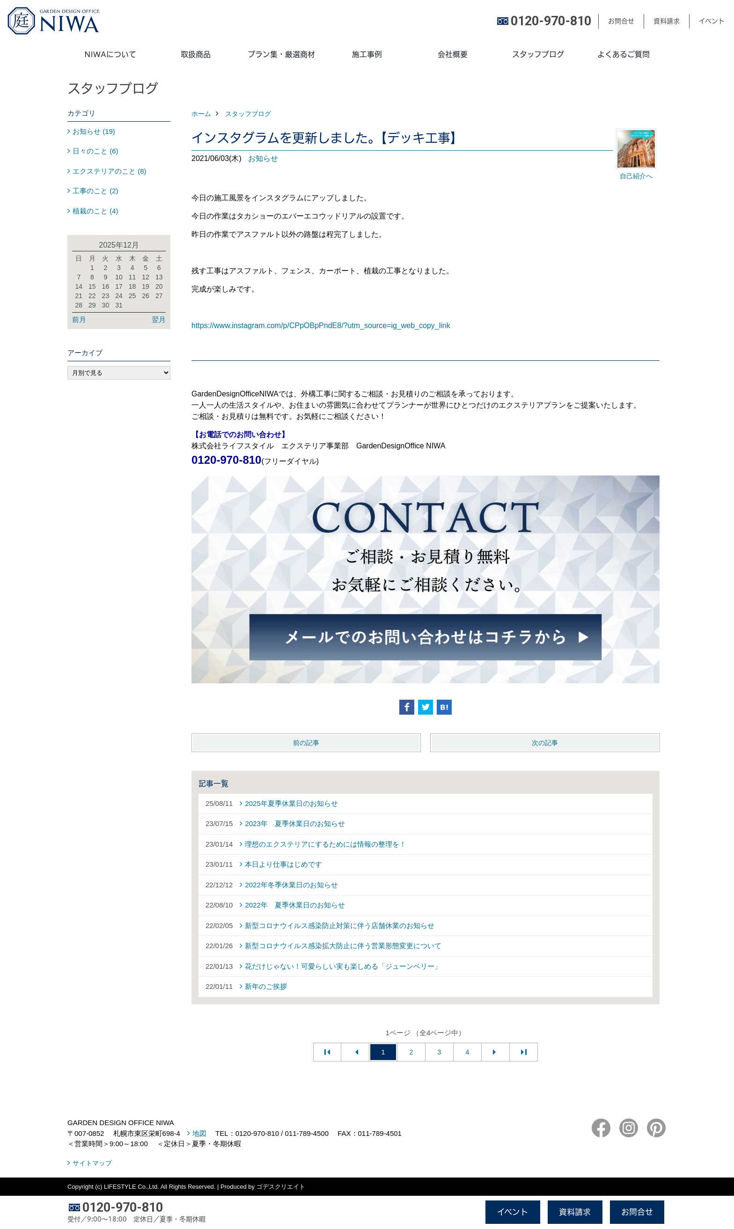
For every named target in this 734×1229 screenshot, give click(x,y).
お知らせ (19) (94, 131)
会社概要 (453, 54)
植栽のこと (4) (95, 211)
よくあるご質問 (623, 54)
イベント (712, 21)
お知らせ (263, 158)
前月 (79, 319)
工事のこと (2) (95, 191)
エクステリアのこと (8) (110, 171)
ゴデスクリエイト (281, 1186)
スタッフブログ (538, 54)
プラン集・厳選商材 (281, 54)
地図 (199, 1133)
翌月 (159, 319)
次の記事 (545, 742)
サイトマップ (92, 1163)
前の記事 (306, 742)
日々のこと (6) (95, 151)
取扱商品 (196, 54)
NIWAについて (110, 54)
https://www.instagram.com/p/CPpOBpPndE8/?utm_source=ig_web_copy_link (320, 325)
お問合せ (621, 21)
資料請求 (666, 21)
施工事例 (367, 54)
